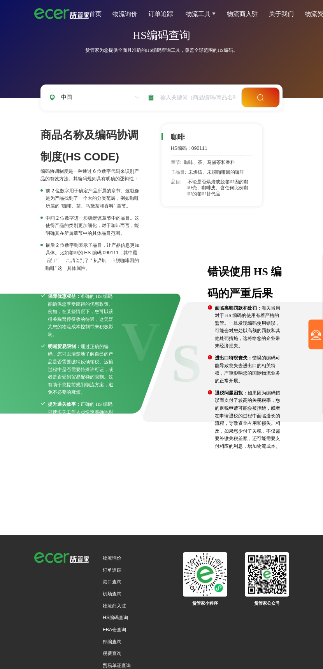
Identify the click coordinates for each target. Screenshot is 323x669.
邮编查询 (112, 641)
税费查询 (112, 653)
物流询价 (124, 14)
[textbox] (196, 97)
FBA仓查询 (114, 629)
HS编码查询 (115, 617)
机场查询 (112, 594)
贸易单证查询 (117, 665)
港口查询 (112, 581)
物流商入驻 (242, 14)
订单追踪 (160, 14)
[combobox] (196, 97)
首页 (95, 14)
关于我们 (281, 14)
